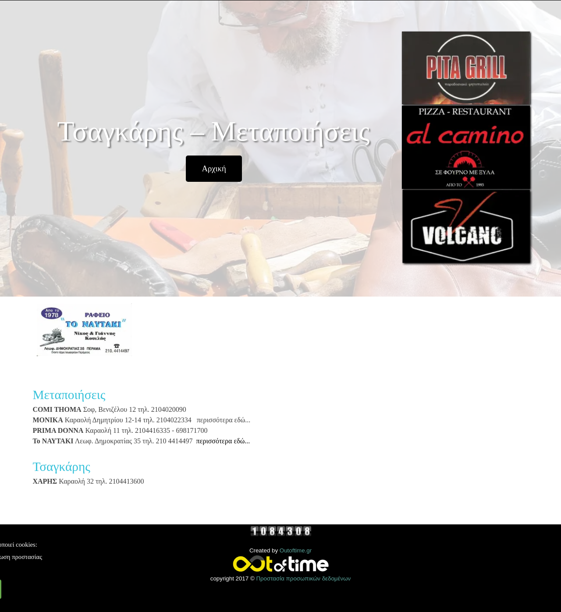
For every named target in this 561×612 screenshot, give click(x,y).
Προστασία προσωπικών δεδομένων (303, 578)
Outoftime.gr (296, 550)
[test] (214, 169)
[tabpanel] (214, 444)
